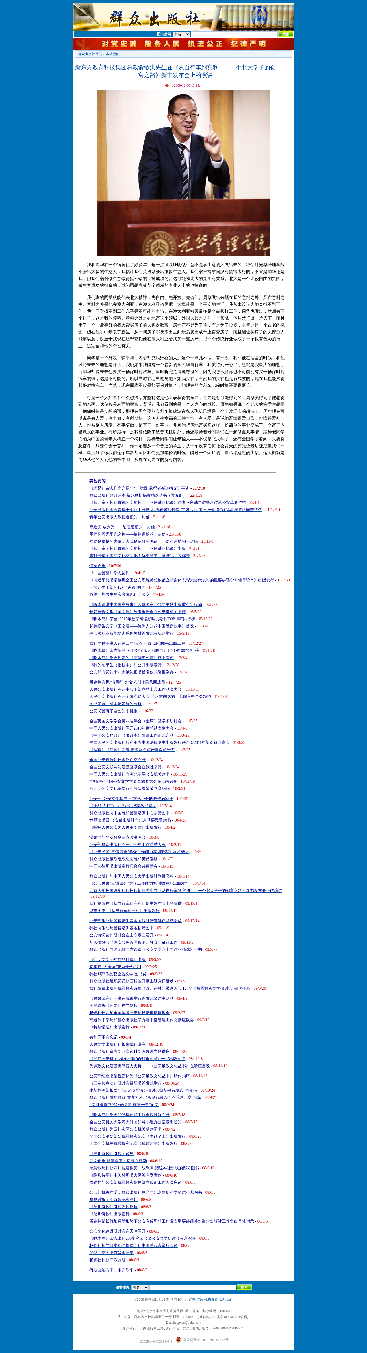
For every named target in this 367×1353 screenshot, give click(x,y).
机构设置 (211, 1300)
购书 (192, 1300)
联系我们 (226, 1300)
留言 (199, 1300)
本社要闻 (113, 54)
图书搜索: (164, 34)
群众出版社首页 (90, 54)
